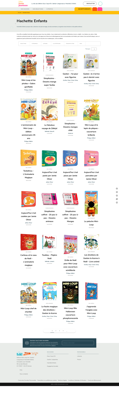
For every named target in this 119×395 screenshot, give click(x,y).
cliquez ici (54, 345)
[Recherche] (100, 4)
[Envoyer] (92, 343)
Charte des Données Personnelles (27, 380)
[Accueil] (23, 3)
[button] (90, 4)
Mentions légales (62, 380)
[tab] (18, 9)
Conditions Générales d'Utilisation (77, 380)
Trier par (87, 49)
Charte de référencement (94, 380)
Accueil (19, 12)
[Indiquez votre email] (76, 343)
